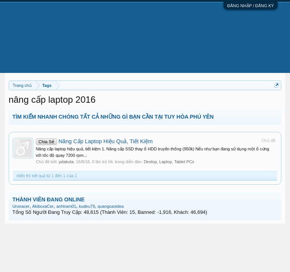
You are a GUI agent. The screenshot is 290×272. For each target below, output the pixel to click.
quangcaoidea (111, 206)
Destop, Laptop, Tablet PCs (169, 161)
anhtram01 (66, 206)
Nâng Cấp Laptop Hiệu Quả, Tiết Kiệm (94, 141)
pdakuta (66, 161)
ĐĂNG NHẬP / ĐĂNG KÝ (250, 5)
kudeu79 (87, 206)
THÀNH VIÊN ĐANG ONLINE (48, 199)
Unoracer (20, 206)
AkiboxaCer (43, 206)
